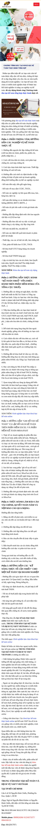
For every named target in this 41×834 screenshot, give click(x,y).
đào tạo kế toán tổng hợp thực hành (16, 93)
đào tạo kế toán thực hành (26, 121)
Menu (36, 4)
